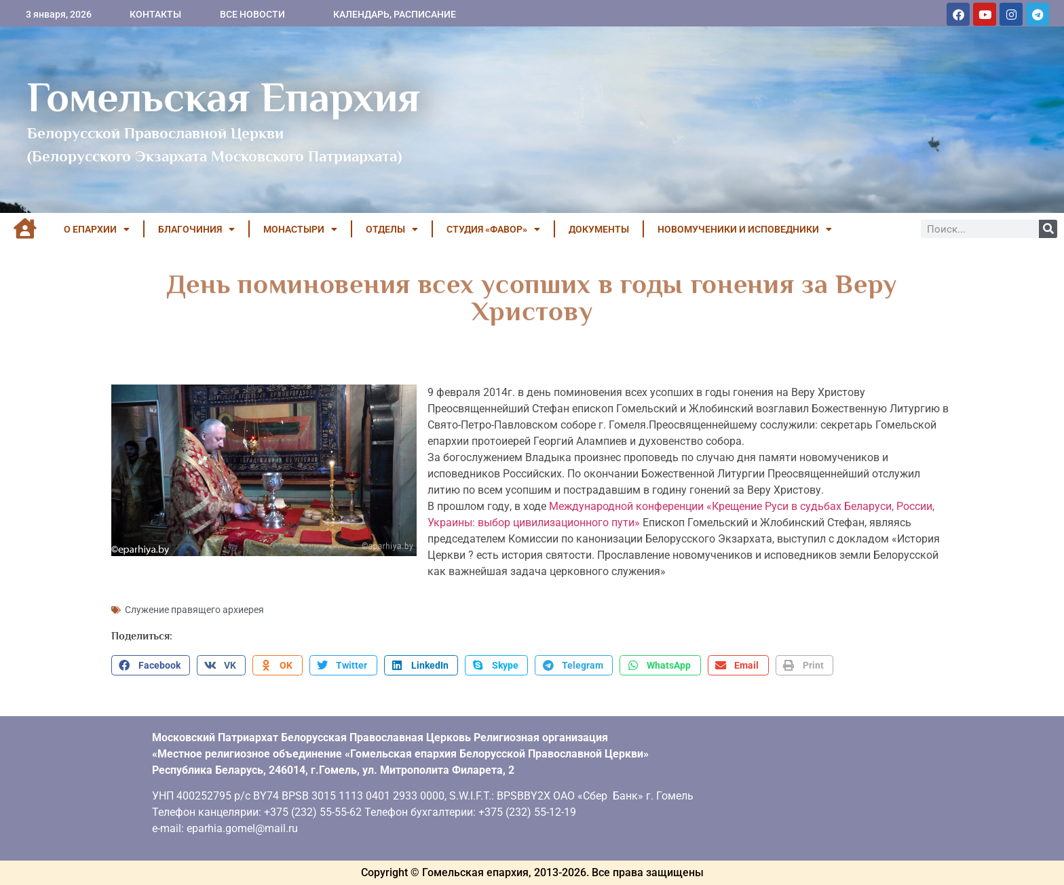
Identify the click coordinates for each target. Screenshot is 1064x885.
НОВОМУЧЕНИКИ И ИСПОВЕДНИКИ (745, 229)
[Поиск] (1048, 229)
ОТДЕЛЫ (392, 229)
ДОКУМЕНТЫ (599, 229)
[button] (150, 665)
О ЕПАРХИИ (97, 229)
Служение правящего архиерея (194, 609)
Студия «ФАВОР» (493, 229)
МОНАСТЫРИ (300, 229)
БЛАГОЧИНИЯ (196, 229)
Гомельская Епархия (223, 97)
